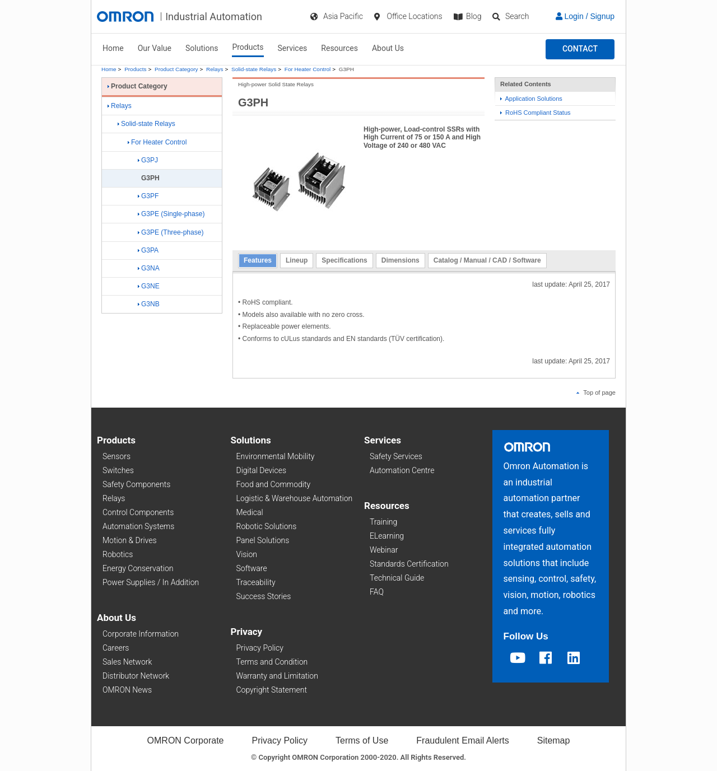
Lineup (297, 260)
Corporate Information (141, 633)
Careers (116, 647)
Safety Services (396, 456)
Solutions (201, 48)
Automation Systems (138, 526)
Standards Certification (409, 563)
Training (383, 521)
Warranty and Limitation (277, 675)
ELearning (387, 535)
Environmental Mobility (275, 456)
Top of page (596, 392)
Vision (247, 554)
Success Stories (263, 596)
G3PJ (148, 160)
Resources (339, 48)
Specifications (344, 260)
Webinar (384, 549)
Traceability (256, 582)
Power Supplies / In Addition (151, 582)
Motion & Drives (130, 540)
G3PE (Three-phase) (170, 232)
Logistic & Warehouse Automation (294, 498)
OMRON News (127, 689)
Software (251, 568)
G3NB (149, 304)
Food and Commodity (273, 484)
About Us (388, 48)
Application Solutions (531, 98)
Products (247, 47)
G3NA (149, 268)
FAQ (377, 591)
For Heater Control (307, 69)
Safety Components (136, 484)
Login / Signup (585, 16)
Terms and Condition (272, 661)
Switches (118, 470)
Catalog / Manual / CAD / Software (487, 260)
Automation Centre (402, 470)
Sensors (117, 456)
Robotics (118, 554)
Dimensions (400, 260)
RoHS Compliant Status (535, 112)
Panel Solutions (263, 540)
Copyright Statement (271, 689)
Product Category (176, 69)
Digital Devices (261, 470)
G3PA (148, 250)
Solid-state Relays (253, 69)
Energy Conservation (138, 568)
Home (113, 48)
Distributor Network (136, 675)
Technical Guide (397, 577)
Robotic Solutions (266, 526)
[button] (580, 49)
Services (293, 48)
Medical (249, 512)
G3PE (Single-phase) (171, 214)
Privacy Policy (259, 647)
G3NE (149, 286)
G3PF (148, 196)
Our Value (154, 48)
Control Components (138, 512)
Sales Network (127, 661)
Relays (214, 69)
